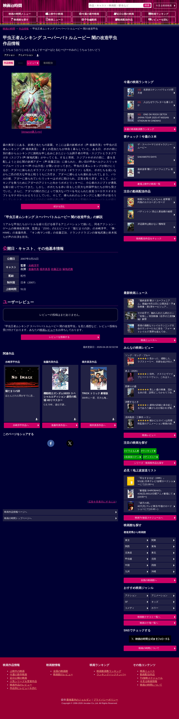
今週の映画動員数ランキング (139, 129)
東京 (127, 540)
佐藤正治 (56, 269)
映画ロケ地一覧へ (149, 623)
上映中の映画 (54, 13)
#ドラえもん (130, 450)
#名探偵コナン (131, 457)
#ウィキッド (147, 450)
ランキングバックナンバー (111, 674)
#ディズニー (149, 457)
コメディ (129, 608)
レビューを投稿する (59, 337)
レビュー (32, 63)
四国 (153, 565)
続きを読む (59, 206)
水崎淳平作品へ (21, 425)
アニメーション (25, 55)
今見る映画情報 (148, 681)
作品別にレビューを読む (23, 688)
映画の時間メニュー (20, 13)
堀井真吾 (45, 269)
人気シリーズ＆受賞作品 (23, 681)
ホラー (154, 608)
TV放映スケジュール (151, 678)
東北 (153, 552)
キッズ (154, 602)
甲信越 (128, 559)
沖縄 (153, 571)
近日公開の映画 (124, 13)
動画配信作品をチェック (148, 238)
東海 (153, 546)
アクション (9, 55)
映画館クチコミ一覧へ (149, 617)
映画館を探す (19, 19)
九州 (127, 571)
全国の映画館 (60, 671)
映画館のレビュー (63, 674)
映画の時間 (9, 28)
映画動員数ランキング (109, 671)
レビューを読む (158, 19)
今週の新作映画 (89, 13)
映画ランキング (158, 13)
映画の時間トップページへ (18, 518)
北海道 (128, 552)
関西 (127, 546)
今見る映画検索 (164, 5)
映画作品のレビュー (21, 684)
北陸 (153, 559)
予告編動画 (89, 19)
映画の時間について (149, 648)
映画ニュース (54, 19)
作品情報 (24, 28)
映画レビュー (149, 435)
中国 (127, 565)
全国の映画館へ (149, 580)
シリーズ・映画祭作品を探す (149, 463)
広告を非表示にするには (102, 501)
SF (126, 602)
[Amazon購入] (31, 131)
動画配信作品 (124, 19)
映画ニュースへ (149, 340)
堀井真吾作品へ (98, 425)
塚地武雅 (67, 269)
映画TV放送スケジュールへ (149, 517)
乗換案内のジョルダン (78, 699)
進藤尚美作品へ (59, 425)
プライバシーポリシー (105, 699)
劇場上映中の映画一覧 (149, 184)
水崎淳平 (33, 265)
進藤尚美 (33, 269)
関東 (153, 540)
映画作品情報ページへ (15, 512)
